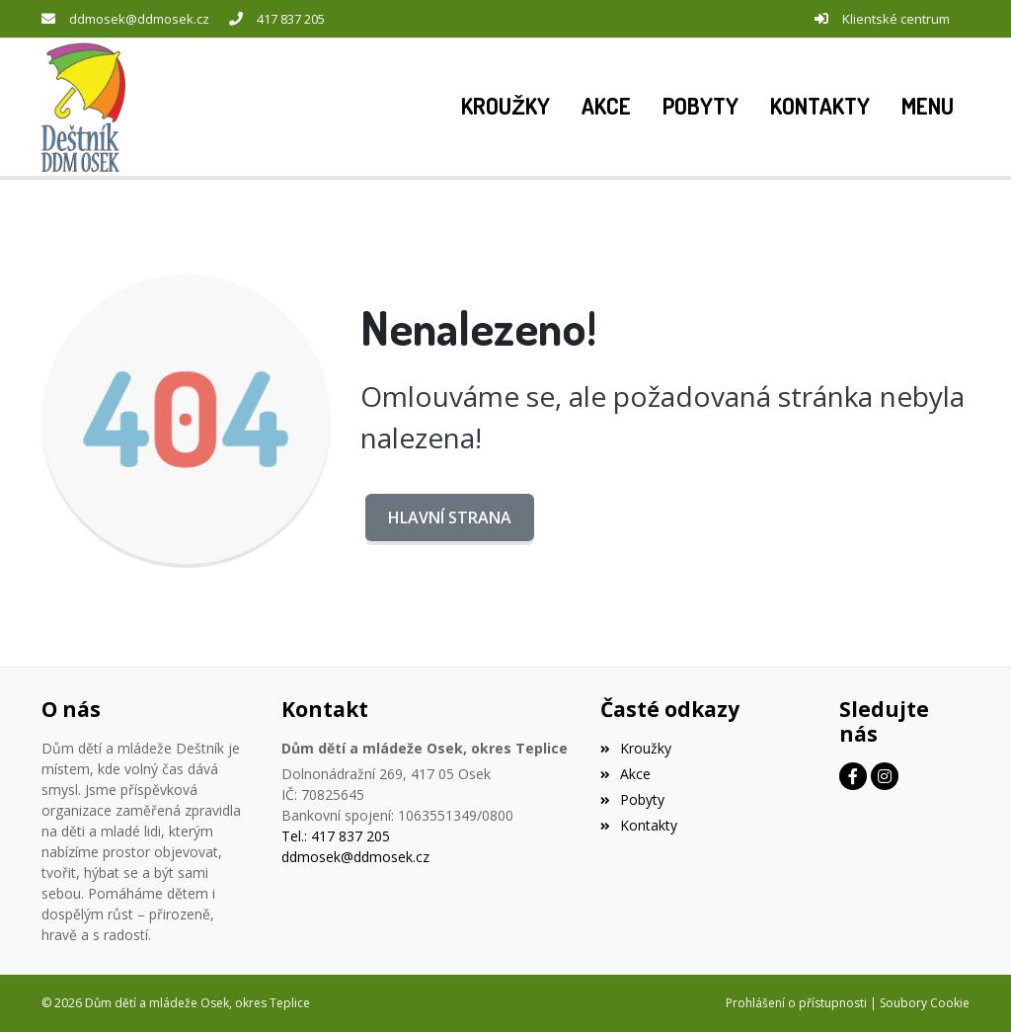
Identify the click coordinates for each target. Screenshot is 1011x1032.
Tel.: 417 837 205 (335, 836)
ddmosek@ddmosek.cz (139, 19)
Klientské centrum (896, 19)
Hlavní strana (449, 517)
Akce (625, 773)
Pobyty (632, 799)
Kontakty (638, 825)
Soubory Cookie (925, 1002)
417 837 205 (291, 19)
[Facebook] (853, 776)
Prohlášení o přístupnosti (796, 1002)
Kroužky (635, 748)
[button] (928, 106)
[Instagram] (884, 776)
